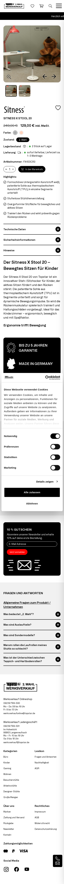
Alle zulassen (32, 492)
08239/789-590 (11, 703)
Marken (7, 811)
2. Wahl (23, 139)
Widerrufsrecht (42, 823)
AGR (37, 768)
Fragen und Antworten (45, 757)
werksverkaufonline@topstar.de (19, 713)
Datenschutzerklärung (46, 829)
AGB (37, 817)
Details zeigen (44, 481)
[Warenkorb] (41, 6)
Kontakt (7, 835)
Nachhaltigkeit (42, 762)
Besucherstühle (11, 780)
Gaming (7, 768)
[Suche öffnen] (50, 6)
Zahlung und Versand (13, 817)
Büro (5, 757)
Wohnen (7, 774)
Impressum (40, 811)
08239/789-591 (11, 726)
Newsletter (8, 829)
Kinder (6, 762)
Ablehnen (32, 503)
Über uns (8, 806)
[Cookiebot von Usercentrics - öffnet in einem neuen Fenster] (45, 377)
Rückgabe (8, 823)
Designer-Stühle (11, 791)
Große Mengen (10, 797)
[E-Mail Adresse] (32, 544)
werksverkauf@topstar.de (16, 742)
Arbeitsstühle (10, 785)
